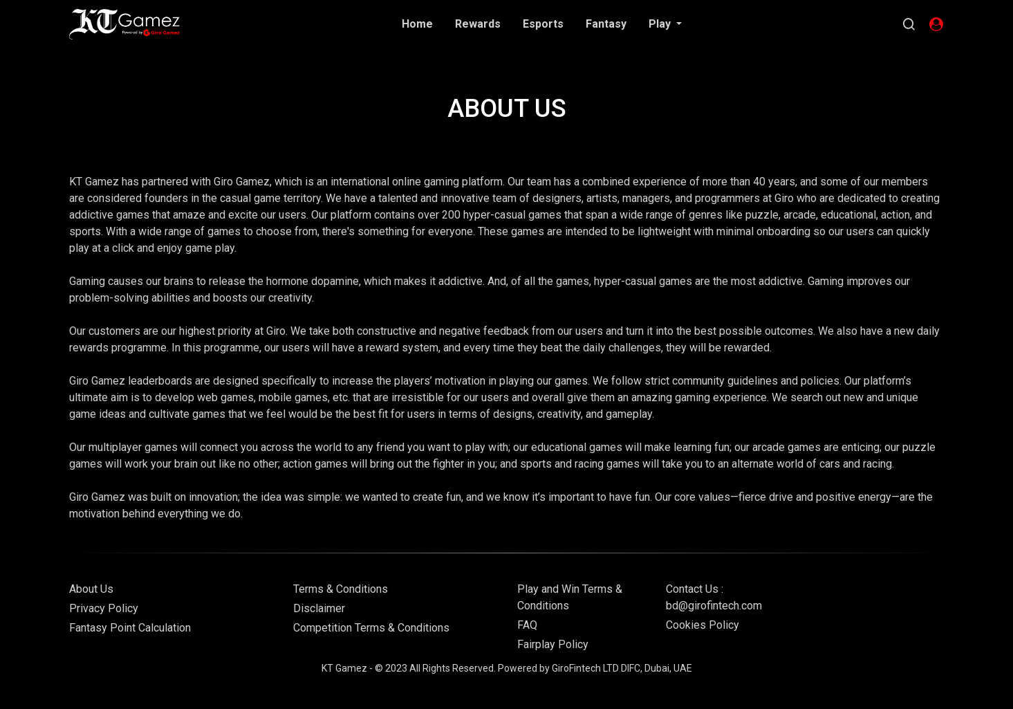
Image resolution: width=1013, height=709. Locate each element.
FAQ (527, 625)
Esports (543, 23)
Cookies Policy (702, 625)
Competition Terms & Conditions (371, 627)
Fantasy (606, 23)
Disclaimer (319, 608)
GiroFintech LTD (585, 668)
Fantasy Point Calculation (130, 627)
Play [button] (661, 23)
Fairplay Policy (552, 644)
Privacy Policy (103, 608)
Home (417, 23)
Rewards (478, 23)
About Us (91, 589)
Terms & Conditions (340, 589)
